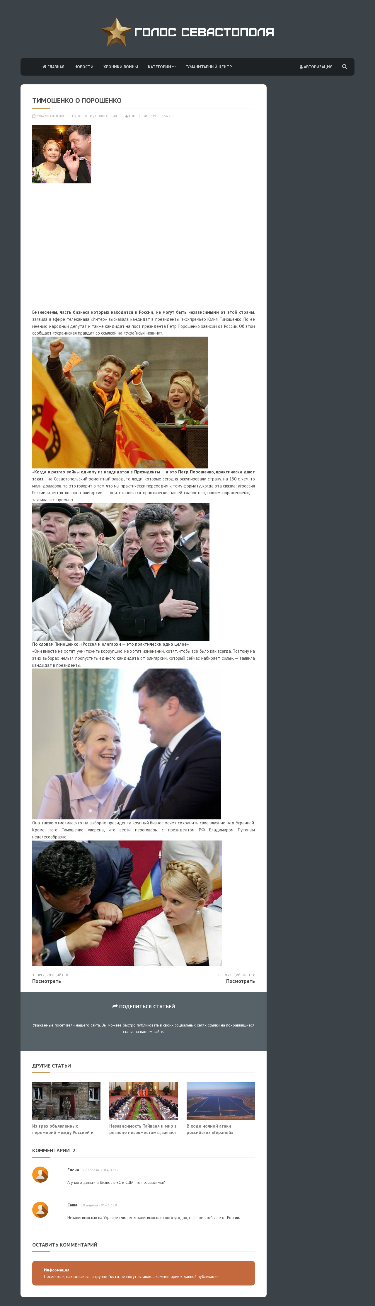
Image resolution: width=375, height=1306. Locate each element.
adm (130, 116)
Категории (161, 66)
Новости (83, 66)
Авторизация (316, 66)
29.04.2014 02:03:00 (48, 116)
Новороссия (106, 116)
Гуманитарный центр (208, 66)
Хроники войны (120, 66)
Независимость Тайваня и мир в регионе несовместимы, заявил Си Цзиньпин (143, 1132)
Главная (53, 66)
